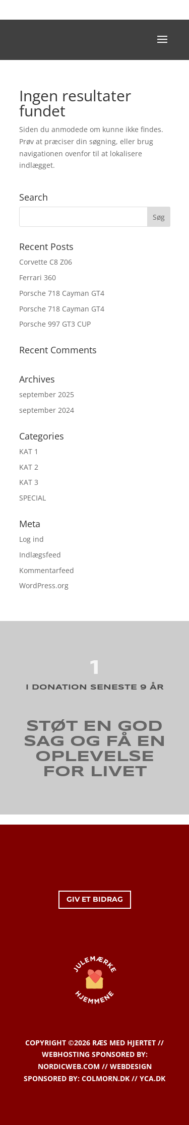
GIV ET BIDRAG (95, 899)
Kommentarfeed (46, 570)
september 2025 (46, 394)
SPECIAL (32, 498)
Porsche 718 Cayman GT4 (61, 293)
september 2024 (46, 410)
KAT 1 (28, 451)
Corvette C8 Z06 (45, 262)
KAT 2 (28, 467)
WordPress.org (44, 585)
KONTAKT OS (96, 10)
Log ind (31, 539)
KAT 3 (28, 482)
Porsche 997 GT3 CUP (55, 324)
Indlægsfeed (40, 554)
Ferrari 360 (37, 277)
